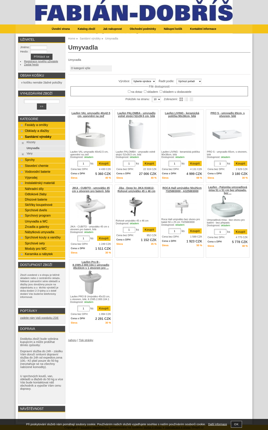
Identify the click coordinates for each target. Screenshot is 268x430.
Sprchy (30, 159)
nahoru (72, 340)
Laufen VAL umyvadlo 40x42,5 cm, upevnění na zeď (90, 115)
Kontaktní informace (203, 28)
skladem (152, 91)
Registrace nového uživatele (41, 61)
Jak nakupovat (112, 28)
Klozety (31, 142)
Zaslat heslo (31, 64)
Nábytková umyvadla (39, 232)
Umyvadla (33, 148)
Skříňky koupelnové (38, 205)
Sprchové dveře (36, 210)
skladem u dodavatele (177, 91)
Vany (30, 153)
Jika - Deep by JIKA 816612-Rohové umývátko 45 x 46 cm (136, 189)
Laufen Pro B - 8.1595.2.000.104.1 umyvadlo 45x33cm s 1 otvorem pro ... (90, 265)
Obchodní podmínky (143, 28)
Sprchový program (38, 215)
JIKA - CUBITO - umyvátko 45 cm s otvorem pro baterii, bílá (91, 189)
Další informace (217, 424)
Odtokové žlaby (36, 194)
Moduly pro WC (36, 248)
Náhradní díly (34, 189)
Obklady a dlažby (37, 130)
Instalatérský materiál (40, 183)
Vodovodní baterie (37, 171)
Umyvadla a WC (36, 221)
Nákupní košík (173, 28)
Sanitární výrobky (38, 136)
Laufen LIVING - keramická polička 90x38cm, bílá (182, 115)
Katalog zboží (86, 28)
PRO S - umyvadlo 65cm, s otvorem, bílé (228, 115)
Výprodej (31, 177)
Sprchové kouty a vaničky (43, 237)
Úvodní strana (61, 28)
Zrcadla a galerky (37, 226)
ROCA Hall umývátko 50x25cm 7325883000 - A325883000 (182, 189)
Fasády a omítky (36, 125)
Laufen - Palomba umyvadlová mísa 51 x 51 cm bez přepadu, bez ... (227, 190)
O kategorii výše (80, 68)
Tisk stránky (86, 340)
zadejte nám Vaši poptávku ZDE (39, 317)
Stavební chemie (36, 165)
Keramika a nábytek (39, 254)
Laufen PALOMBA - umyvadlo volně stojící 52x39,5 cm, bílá (136, 115)
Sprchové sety (35, 243)
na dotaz (136, 91)
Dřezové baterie (36, 199)
